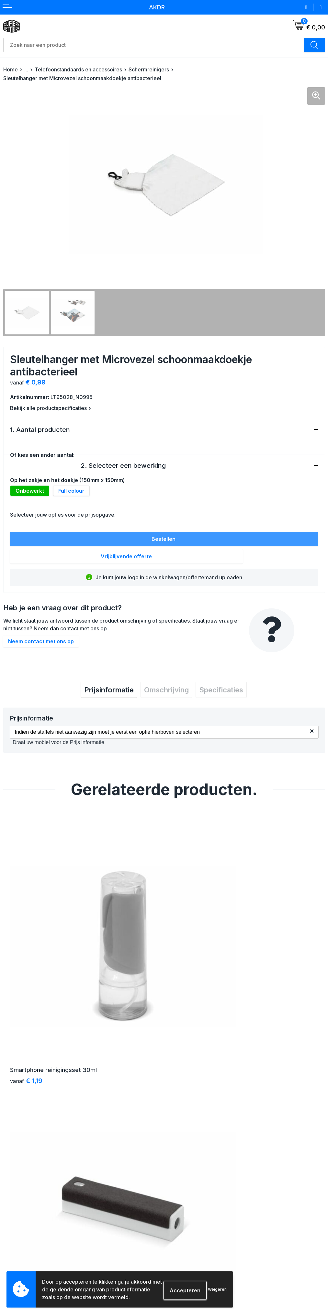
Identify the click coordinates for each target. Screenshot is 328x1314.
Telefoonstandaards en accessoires (78, 69)
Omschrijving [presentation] (166, 690)
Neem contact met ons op (41, 641)
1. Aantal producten (40, 430)
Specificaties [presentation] (221, 690)
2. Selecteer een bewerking (123, 465)
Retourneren (17, 1244)
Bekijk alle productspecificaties (50, 408)
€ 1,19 (26, 1002)
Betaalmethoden (22, 1233)
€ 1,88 (188, 1002)
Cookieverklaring (186, 1233)
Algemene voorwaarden (194, 1221)
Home (10, 69)
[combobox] (153, 45)
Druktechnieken (21, 1268)
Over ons (177, 1117)
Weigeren (217, 1289)
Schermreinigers (149, 69)
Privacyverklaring (186, 1244)
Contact (176, 1128)
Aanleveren (16, 1256)
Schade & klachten (188, 1256)
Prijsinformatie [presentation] (109, 690)
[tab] (109, 690)
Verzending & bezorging (30, 1221)
